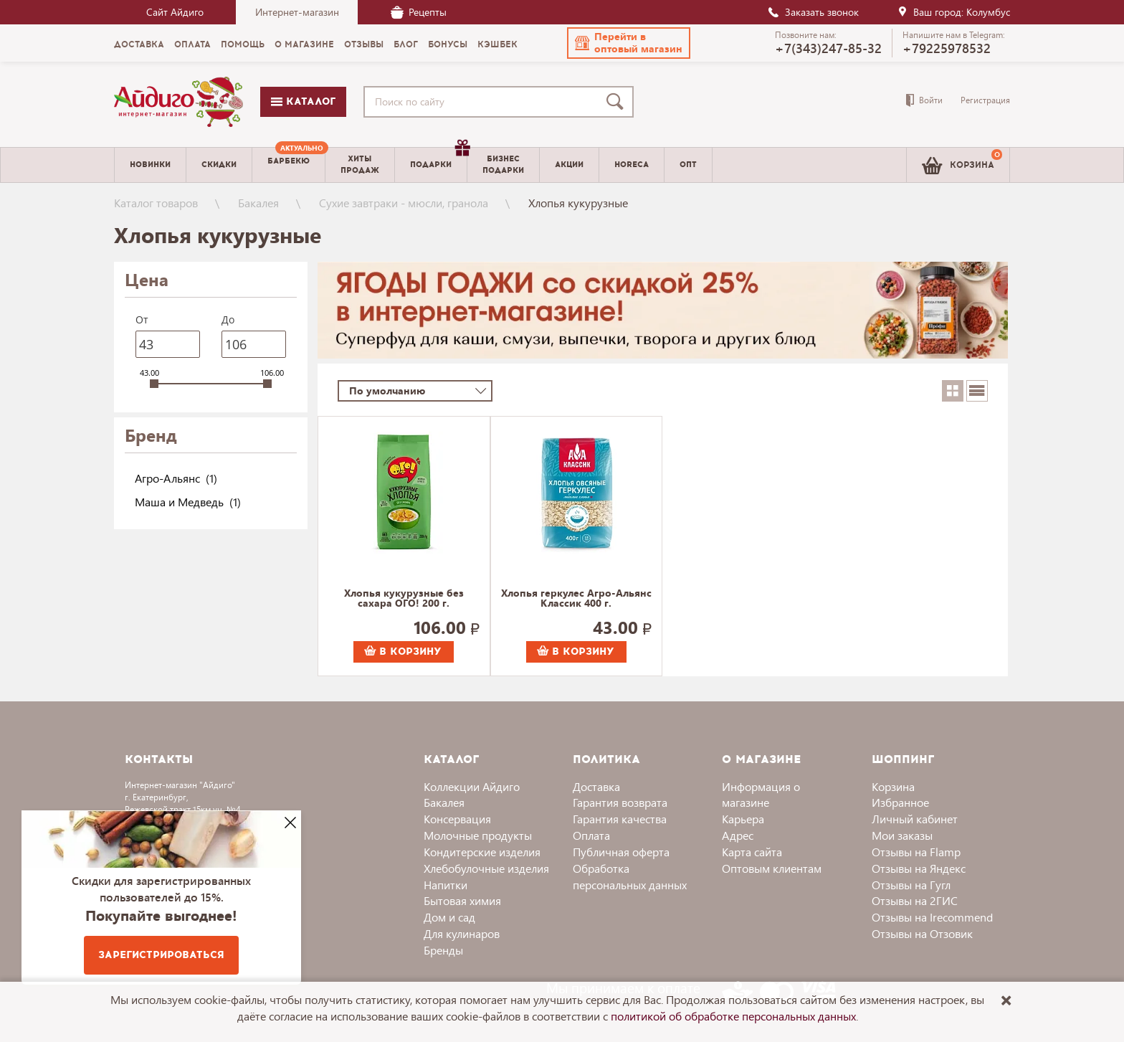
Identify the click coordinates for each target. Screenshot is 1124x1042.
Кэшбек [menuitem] (497, 44)
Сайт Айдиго (175, 12)
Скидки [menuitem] (219, 164)
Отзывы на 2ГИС (915, 900)
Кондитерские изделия (482, 851)
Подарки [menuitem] (438, 159)
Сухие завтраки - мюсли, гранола (403, 202)
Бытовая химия (462, 900)
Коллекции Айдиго (472, 786)
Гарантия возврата (620, 802)
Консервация (457, 818)
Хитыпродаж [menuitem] (359, 164)
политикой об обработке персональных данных (733, 1015)
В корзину (403, 651)
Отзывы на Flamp (916, 851)
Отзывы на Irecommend (932, 916)
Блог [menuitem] (406, 44)
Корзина (893, 786)
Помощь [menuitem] (243, 44)
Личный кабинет (915, 818)
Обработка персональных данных (630, 876)
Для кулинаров (462, 933)
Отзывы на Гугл (911, 884)
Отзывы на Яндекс (919, 868)
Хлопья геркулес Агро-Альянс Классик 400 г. (576, 599)
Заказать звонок (813, 12)
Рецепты (419, 12)
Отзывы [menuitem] (364, 44)
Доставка (596, 786)
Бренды (443, 949)
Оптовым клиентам (771, 868)
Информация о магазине (761, 794)
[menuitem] (288, 165)
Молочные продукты (478, 835)
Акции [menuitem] (569, 164)
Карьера (743, 818)
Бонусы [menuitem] (447, 44)
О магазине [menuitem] (304, 44)
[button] (628, 43)
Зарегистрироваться (161, 954)
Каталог (303, 101)
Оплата (591, 835)
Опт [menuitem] (688, 164)
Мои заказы (902, 835)
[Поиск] (618, 102)
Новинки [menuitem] (150, 164)
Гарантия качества (620, 818)
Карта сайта (752, 851)
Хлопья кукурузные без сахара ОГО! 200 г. (404, 599)
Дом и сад (449, 916)
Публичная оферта (621, 851)
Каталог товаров (156, 202)
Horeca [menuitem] (631, 164)
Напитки (445, 884)
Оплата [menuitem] (192, 44)
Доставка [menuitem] (139, 44)
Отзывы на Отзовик (922, 933)
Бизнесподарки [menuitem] (503, 164)
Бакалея (258, 202)
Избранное (900, 802)
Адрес (737, 835)
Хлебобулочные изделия (486, 868)
